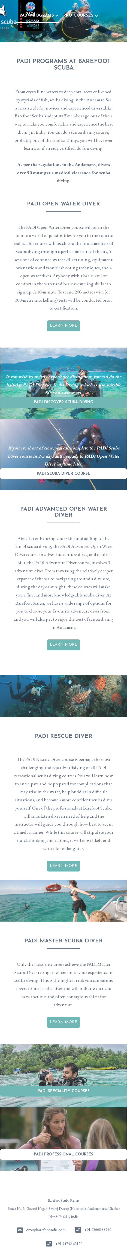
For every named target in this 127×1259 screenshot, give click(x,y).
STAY (99, 16)
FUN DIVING (73, 16)
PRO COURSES (36, 16)
